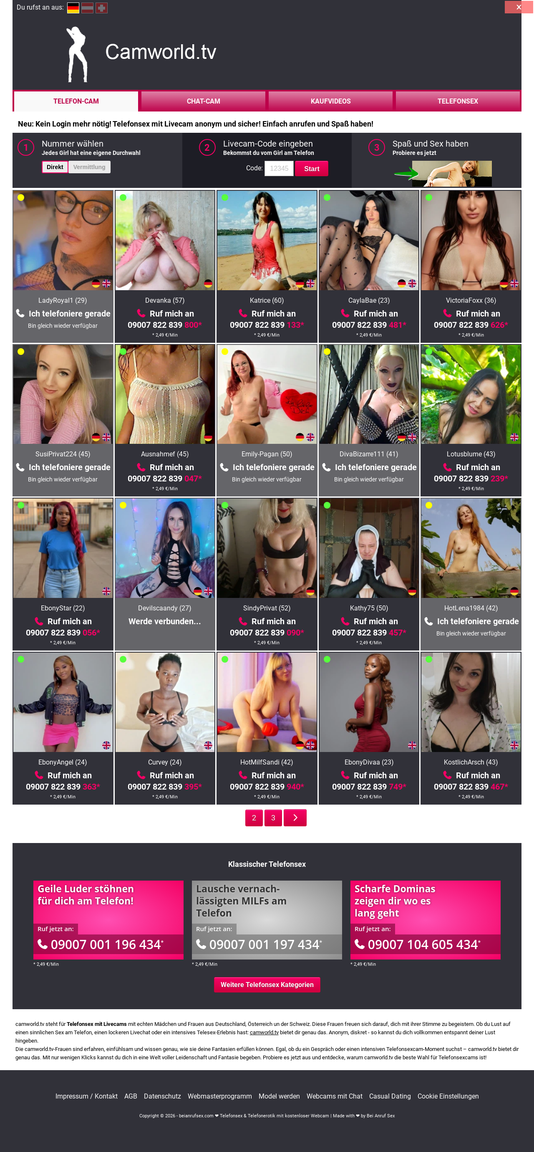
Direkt (55, 167)
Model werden (279, 1096)
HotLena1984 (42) (471, 608)
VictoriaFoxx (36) (471, 300)
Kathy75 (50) (369, 608)
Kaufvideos (331, 101)
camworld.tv (264, 1032)
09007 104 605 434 (418, 944)
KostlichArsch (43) (471, 762)
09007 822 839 (165, 325)
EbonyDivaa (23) (369, 762)
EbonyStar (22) (63, 608)
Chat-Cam (203, 101)
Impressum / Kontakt (86, 1096)
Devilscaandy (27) (164, 608)
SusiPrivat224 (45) (63, 454)
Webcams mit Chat (335, 1096)
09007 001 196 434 (101, 944)
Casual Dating (390, 1096)
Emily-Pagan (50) (267, 454)
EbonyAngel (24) (62, 762)
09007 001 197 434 (259, 944)
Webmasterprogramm (220, 1096)
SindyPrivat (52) (267, 608)
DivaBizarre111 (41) (369, 454)
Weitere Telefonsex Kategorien (267, 985)
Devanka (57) (165, 300)
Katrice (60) (267, 300)
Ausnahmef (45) (165, 454)
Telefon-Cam (76, 101)
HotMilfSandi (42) (266, 762)
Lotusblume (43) (471, 454)
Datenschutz (162, 1096)
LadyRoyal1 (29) (62, 300)
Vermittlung (89, 167)
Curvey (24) (165, 762)
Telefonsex (458, 101)
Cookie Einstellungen (448, 1096)
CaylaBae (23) (369, 300)
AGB (130, 1096)
